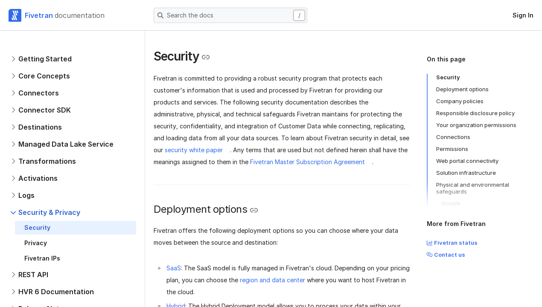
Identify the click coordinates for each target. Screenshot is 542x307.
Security (448, 77)
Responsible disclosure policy (475, 113)
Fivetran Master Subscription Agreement (307, 161)
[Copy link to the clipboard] (206, 57)
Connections (453, 136)
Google (450, 203)
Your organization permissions (476, 125)
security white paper (194, 150)
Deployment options (462, 89)
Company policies (460, 101)
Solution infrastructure (466, 172)
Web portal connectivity (467, 160)
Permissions (452, 148)
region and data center (272, 280)
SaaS (173, 268)
